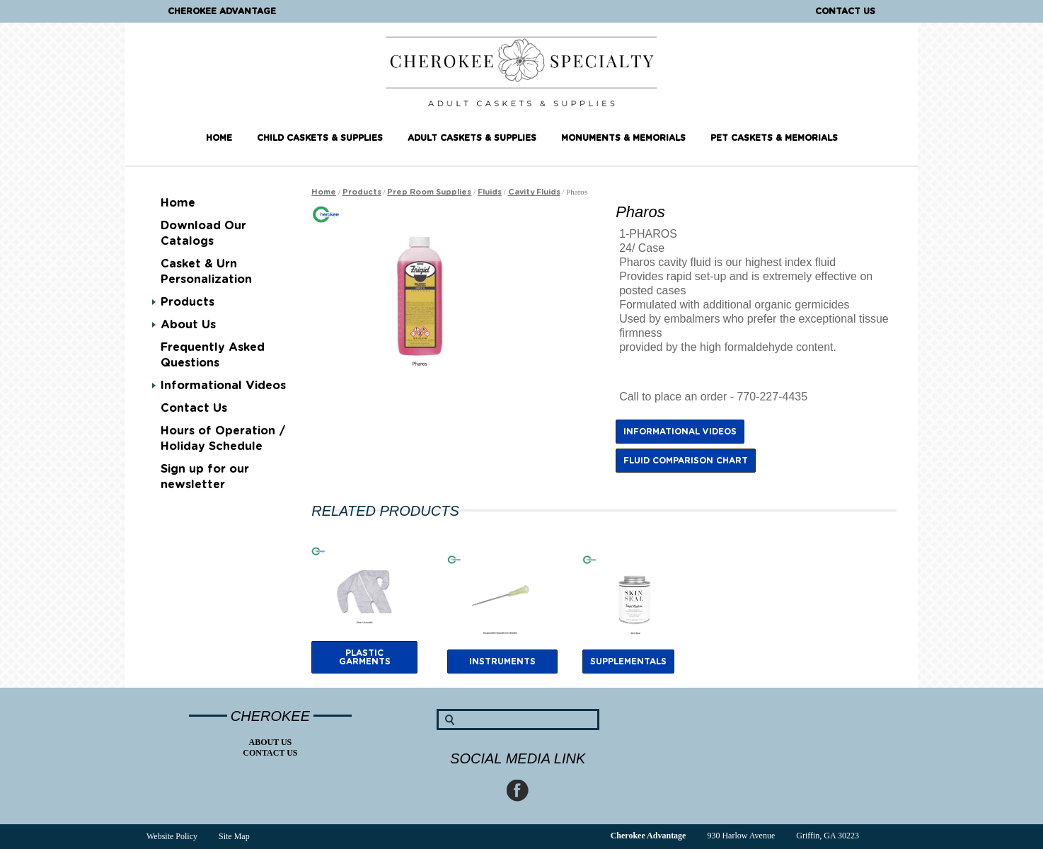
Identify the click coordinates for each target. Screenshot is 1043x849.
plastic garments (365, 657)
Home (219, 138)
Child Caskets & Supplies (320, 138)
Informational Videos (223, 385)
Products (187, 302)
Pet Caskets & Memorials (774, 138)
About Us (188, 324)
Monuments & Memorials (623, 138)
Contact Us (845, 11)
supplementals (628, 661)
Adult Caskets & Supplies (472, 138)
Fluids (490, 192)
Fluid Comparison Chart (685, 460)
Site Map (234, 836)
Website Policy (171, 836)
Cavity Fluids (534, 192)
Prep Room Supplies (429, 192)
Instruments (502, 661)
